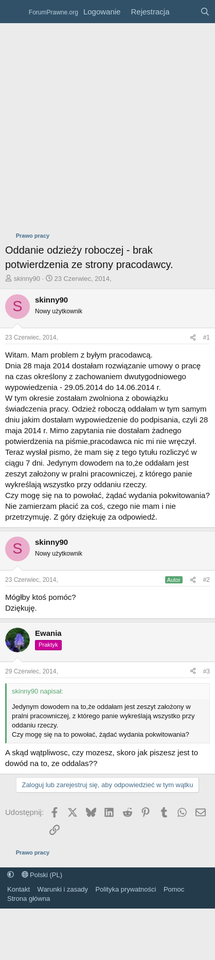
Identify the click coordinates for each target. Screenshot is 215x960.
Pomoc (174, 889)
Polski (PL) (42, 875)
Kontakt (18, 889)
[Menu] (14, 12)
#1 (206, 337)
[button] (10, 875)
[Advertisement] (96, 124)
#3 (206, 671)
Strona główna (28, 898)
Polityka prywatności (126, 889)
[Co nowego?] (184, 11)
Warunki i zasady (63, 889)
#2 (206, 579)
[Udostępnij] (193, 338)
